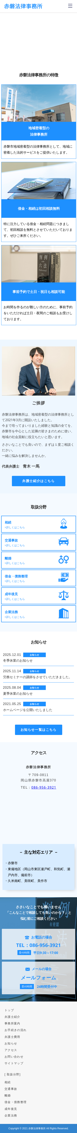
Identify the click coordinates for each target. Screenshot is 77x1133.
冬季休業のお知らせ (18, 660)
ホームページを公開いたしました (27, 710)
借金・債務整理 (16, 1102)
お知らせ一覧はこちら (39, 729)
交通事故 (11, 1089)
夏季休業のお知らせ (18, 693)
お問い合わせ (14, 1056)
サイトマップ (14, 1063)
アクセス (11, 1050)
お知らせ (11, 1043)
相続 (8, 1082)
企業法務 (11, 1115)
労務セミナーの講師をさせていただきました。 (37, 677)
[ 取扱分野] (13, 1074)
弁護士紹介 (12, 1017)
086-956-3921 (43, 787)
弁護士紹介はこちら (38, 481)
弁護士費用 (12, 1037)
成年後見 (11, 1109)
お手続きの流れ (16, 1030)
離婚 (8, 1095)
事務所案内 (12, 1023)
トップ (9, 1010)
